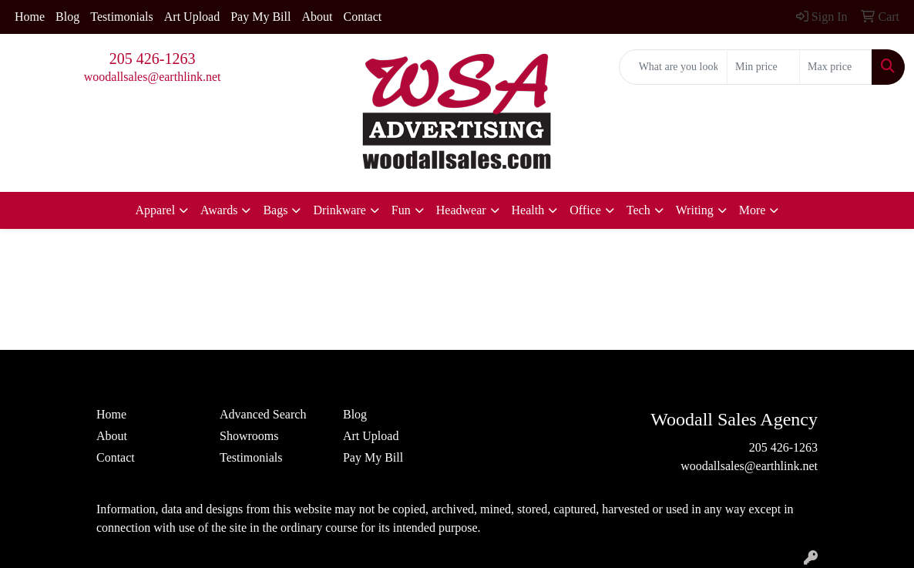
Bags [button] (275, 210)
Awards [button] (218, 210)
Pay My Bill (260, 16)
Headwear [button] (461, 210)
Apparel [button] (156, 210)
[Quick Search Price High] (835, 67)
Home (30, 16)
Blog (67, 16)
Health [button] (528, 210)
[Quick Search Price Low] (763, 67)
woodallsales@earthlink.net (152, 76)
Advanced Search (263, 414)
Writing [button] (695, 210)
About (316, 16)
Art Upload (192, 16)
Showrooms (249, 435)
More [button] (752, 210)
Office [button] (585, 210)
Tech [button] (638, 210)
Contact (362, 16)
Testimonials (121, 16)
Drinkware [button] (339, 210)
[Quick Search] (673, 67)
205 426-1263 (152, 58)
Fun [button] (401, 210)
